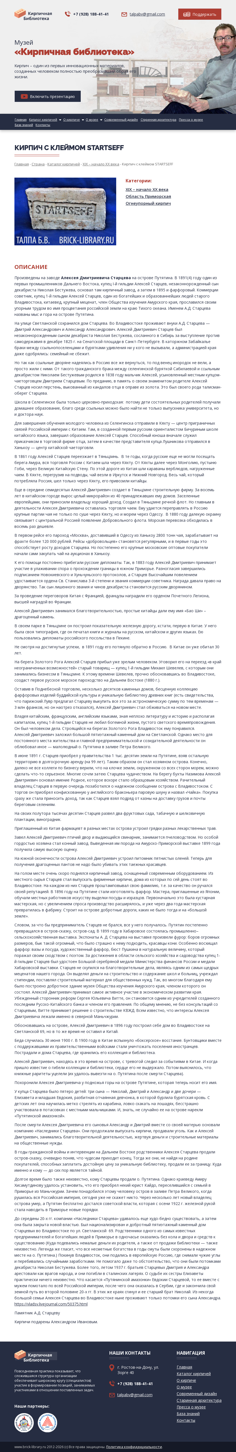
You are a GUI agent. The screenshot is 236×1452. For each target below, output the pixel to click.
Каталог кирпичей (42, 119)
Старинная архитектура (155, 119)
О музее (90, 119)
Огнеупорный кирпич (148, 203)
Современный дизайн (118, 119)
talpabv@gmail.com (147, 14)
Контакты (21, 125)
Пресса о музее (187, 119)
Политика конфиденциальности (134, 1447)
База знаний (211, 119)
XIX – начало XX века (147, 189)
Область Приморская (148, 196)
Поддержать (199, 14)
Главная (20, 119)
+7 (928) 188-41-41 (91, 14)
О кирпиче (70, 119)
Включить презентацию (48, 96)
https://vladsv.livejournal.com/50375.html (51, 1304)
